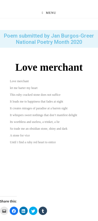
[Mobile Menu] (49, 13)
